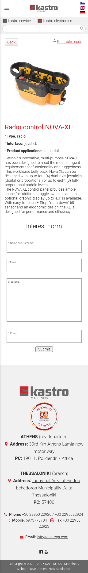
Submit (44, 349)
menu (6, 8)
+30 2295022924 (69, 514)
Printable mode (69, 41)
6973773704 (36, 520)
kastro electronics (54, 21)
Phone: (14, 333)
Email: (13, 262)
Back (11, 42)
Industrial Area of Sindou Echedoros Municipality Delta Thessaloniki (48, 488)
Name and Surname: (22, 243)
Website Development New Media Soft (44, 569)
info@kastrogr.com (52, 537)
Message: (13, 281)
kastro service (16, 21)
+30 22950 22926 (36, 514)
